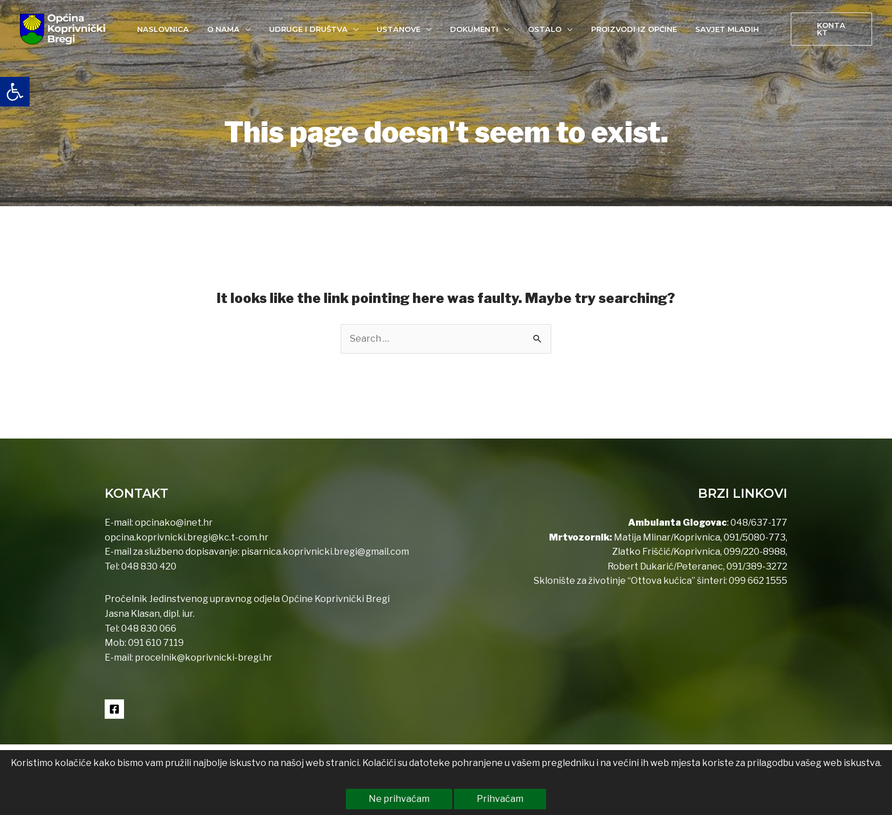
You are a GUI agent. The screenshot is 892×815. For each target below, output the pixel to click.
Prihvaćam (500, 798)
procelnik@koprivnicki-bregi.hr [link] (203, 657)
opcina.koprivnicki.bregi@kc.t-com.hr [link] (187, 537)
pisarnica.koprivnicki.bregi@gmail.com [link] (325, 551)
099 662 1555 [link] (758, 580)
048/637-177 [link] (758, 522)
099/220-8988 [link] (755, 551)
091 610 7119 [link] (156, 642)
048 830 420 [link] (147, 566)
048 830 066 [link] (147, 628)
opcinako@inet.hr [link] (174, 522)
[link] (15, 92)
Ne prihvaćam (399, 798)
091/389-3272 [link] (756, 566)
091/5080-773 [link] (754, 537)
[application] (251, 29)
